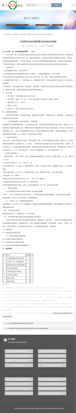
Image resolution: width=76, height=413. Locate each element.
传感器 (40, 191)
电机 (19, 51)
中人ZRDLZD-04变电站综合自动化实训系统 (53, 356)
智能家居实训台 (18, 365)
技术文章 (22, 34)
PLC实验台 (31, 408)
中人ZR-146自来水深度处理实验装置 (19, 351)
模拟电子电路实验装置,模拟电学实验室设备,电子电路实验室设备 (29, 328)
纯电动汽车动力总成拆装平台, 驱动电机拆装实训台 (19, 393)
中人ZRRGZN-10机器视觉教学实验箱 (53, 351)
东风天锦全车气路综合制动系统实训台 (53, 393)
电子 (12, 179)
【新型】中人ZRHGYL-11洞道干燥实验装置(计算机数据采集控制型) (19, 384)
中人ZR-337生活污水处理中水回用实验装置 (19, 356)
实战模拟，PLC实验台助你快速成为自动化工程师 (19, 360)
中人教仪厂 (51, 46)
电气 (69, 58)
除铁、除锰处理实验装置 (52, 365)
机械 (34, 185)
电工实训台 (45, 408)
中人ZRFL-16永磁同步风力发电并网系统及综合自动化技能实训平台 (19, 379)
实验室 (46, 61)
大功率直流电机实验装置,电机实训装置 (21, 323)
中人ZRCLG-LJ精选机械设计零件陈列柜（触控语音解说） (53, 379)
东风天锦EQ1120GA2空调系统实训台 (19, 389)
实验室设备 (38, 408)
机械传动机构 (53, 408)
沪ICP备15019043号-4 (21, 408)
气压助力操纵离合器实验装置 (52, 360)
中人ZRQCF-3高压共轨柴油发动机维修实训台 (53, 384)
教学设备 (15, 34)
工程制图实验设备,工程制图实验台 (52, 389)
